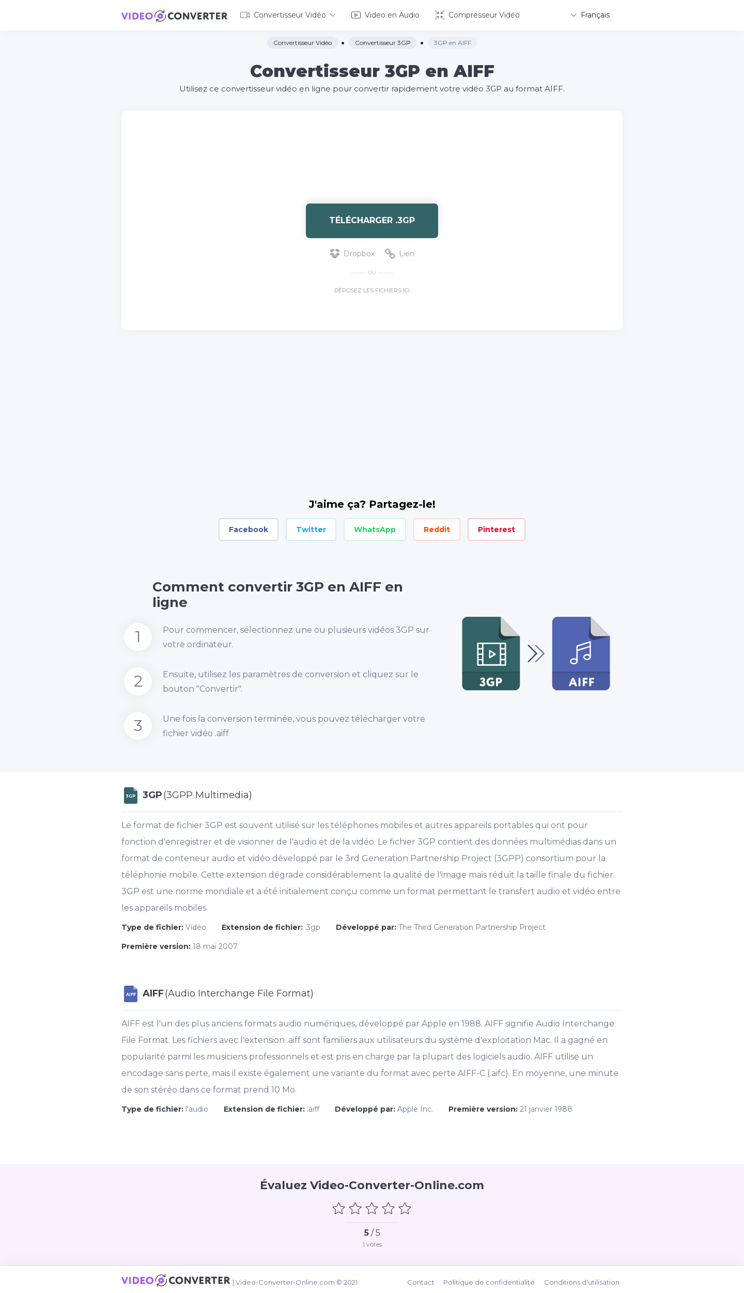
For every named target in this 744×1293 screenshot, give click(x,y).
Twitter (311, 528)
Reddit (437, 528)
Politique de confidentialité (493, 1278)
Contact (426, 1278)
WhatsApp (375, 528)
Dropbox (352, 252)
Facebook (248, 528)
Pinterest (496, 528)
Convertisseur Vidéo (288, 14)
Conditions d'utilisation (585, 1278)
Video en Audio (385, 14)
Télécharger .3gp (372, 219)
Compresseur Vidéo (477, 14)
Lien (399, 252)
